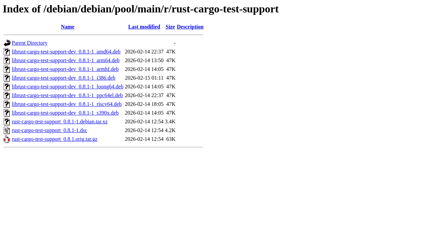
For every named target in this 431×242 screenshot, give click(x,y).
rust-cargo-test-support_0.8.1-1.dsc (49, 130)
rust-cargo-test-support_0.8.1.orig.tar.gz (54, 139)
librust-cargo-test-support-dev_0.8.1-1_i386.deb (63, 78)
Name (67, 27)
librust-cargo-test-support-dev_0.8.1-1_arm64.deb (66, 60)
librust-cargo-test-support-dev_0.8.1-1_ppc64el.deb (67, 95)
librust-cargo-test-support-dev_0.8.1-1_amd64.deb (66, 51)
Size (170, 27)
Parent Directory (29, 43)
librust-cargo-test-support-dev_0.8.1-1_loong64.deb (68, 86)
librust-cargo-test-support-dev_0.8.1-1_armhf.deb (65, 69)
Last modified (144, 27)
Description (190, 27)
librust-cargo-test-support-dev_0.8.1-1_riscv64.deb (67, 104)
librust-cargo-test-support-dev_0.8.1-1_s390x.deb (65, 113)
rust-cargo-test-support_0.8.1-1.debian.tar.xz (60, 121)
